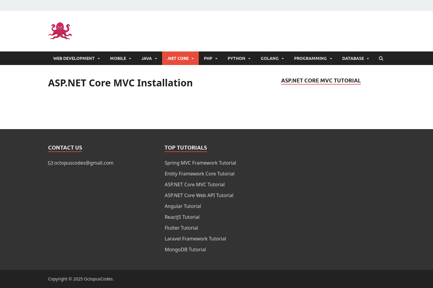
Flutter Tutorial (181, 228)
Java (146, 58)
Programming (310, 58)
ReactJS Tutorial (182, 217)
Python (236, 58)
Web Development (74, 58)
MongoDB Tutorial (185, 249)
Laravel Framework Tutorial (195, 238)
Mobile (118, 58)
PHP (208, 58)
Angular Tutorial (183, 206)
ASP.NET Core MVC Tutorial (195, 184)
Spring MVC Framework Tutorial (200, 162)
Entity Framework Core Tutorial (200, 173)
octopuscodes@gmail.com (83, 162)
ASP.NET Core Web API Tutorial (199, 195)
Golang (270, 58)
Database (353, 58)
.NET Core (178, 58)
